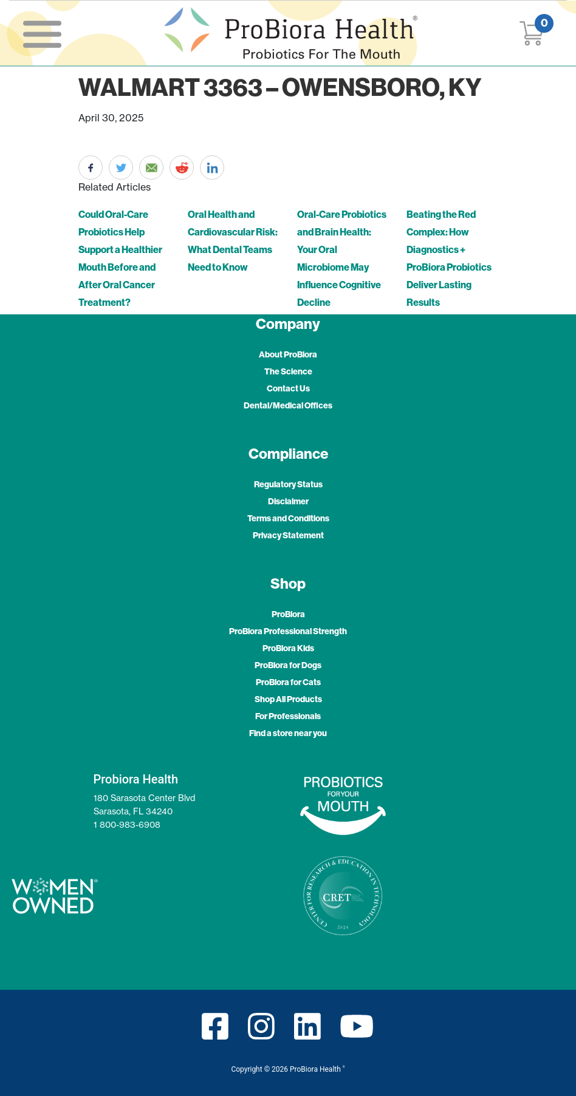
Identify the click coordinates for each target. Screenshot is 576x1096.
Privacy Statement (288, 535)
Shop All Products (288, 699)
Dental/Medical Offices (288, 405)
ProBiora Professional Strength (288, 631)
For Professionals (288, 716)
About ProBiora (288, 354)
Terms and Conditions (288, 518)
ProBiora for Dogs (288, 665)
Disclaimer (288, 501)
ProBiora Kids (288, 648)
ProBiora (288, 614)
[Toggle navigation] (42, 33)
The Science (288, 371)
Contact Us (288, 388)
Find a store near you (288, 733)
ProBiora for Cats (288, 682)
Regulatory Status (288, 484)
